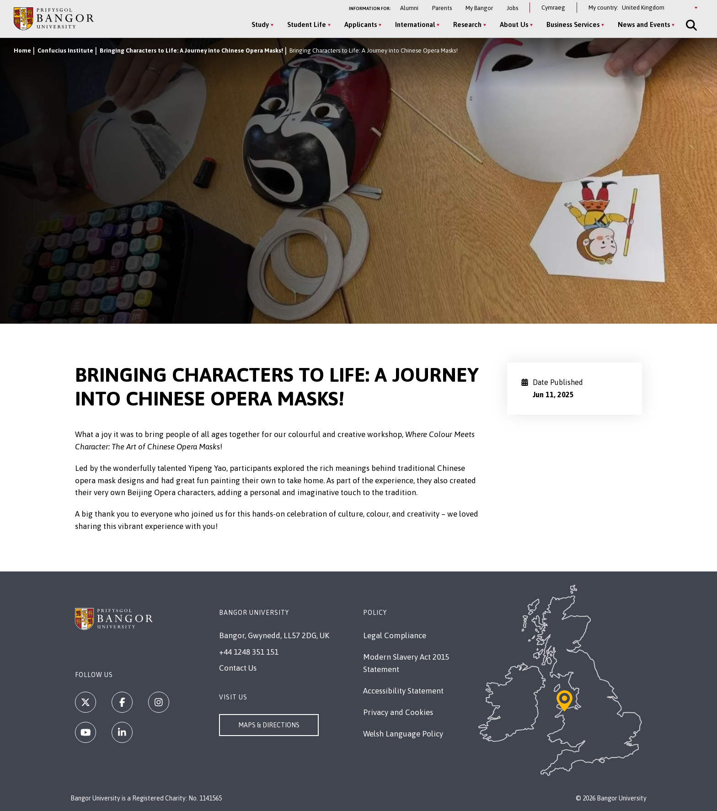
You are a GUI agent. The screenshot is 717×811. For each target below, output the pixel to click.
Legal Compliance (394, 635)
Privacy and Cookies (398, 712)
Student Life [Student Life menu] (306, 24)
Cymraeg (553, 8)
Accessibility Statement (403, 690)
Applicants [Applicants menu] (360, 24)
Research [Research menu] (467, 24)
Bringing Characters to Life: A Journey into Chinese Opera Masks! (191, 50)
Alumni (409, 8)
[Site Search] (690, 25)
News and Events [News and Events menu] (644, 24)
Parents (442, 8)
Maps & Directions (269, 725)
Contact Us (238, 667)
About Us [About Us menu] (514, 24)
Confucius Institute (65, 50)
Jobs (512, 8)
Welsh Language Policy (403, 733)
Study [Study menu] (260, 24)
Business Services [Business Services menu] (572, 24)
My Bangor (479, 8)
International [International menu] (415, 24)
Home (22, 50)
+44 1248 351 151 (248, 651)
